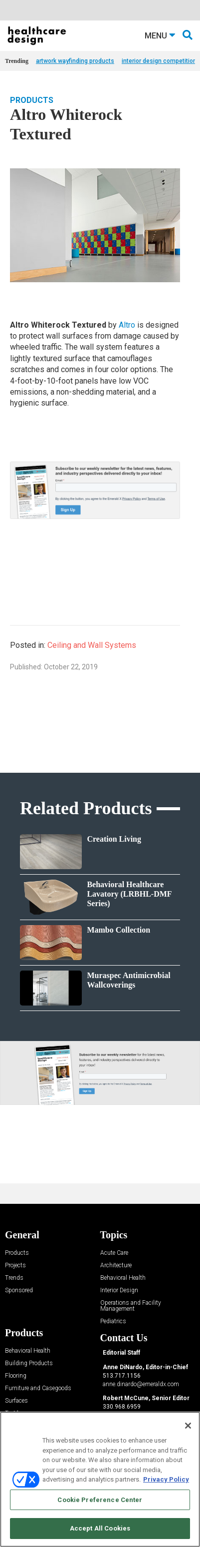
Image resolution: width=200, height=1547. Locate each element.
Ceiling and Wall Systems (91, 645)
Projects (15, 1265)
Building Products (29, 1363)
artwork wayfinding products (75, 60)
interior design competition (159, 60)
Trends (14, 1278)
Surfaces (16, 1401)
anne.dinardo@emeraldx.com (141, 1384)
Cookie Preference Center (99, 1500)
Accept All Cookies (100, 1528)
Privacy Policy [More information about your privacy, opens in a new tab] (166, 1479)
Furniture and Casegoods (38, 1388)
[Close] (188, 1426)
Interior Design (119, 1290)
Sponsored (19, 1290)
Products (31, 100)
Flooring (15, 1376)
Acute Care (114, 1253)
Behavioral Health (123, 1278)
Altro (127, 325)
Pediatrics (113, 1321)
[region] (100, 1479)
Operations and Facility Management (130, 1306)
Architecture (116, 1265)
